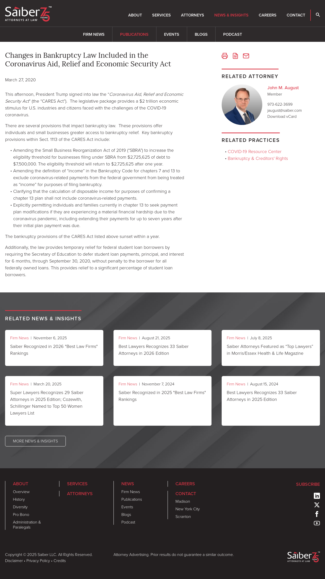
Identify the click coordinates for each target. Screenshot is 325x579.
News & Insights (231, 15)
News (127, 483)
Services (161, 15)
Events (171, 34)
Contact (296, 15)
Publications (134, 34)
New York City (187, 509)
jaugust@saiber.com (284, 110)
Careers (268, 15)
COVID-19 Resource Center (255, 151)
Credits (60, 561)
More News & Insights (35, 441)
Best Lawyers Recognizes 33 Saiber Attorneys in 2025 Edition (262, 396)
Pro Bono (21, 514)
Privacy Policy (38, 561)
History (19, 499)
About (135, 15)
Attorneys (192, 15)
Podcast (232, 34)
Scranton (183, 516)
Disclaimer (14, 561)
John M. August (283, 87)
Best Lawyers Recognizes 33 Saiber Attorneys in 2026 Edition (154, 350)
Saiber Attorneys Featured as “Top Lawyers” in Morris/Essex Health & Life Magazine (270, 350)
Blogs (201, 34)
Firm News (94, 34)
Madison (182, 501)
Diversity (20, 507)
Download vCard (282, 116)
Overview (21, 492)
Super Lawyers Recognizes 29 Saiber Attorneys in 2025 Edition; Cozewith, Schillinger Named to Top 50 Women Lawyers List (47, 402)
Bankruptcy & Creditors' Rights (258, 158)
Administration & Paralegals (27, 524)
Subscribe (308, 484)
